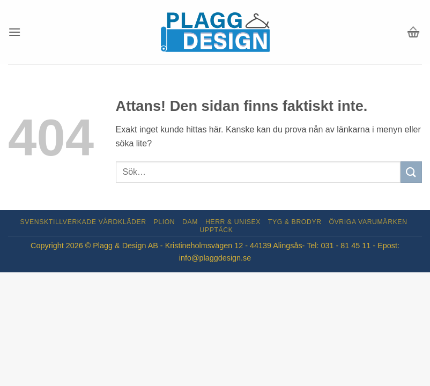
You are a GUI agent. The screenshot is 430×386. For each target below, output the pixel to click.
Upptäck (216, 230)
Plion (164, 222)
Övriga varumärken (368, 222)
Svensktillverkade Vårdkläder (83, 222)
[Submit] (411, 171)
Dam (190, 222)
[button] (14, 32)
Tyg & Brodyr (295, 222)
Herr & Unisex (233, 222)
